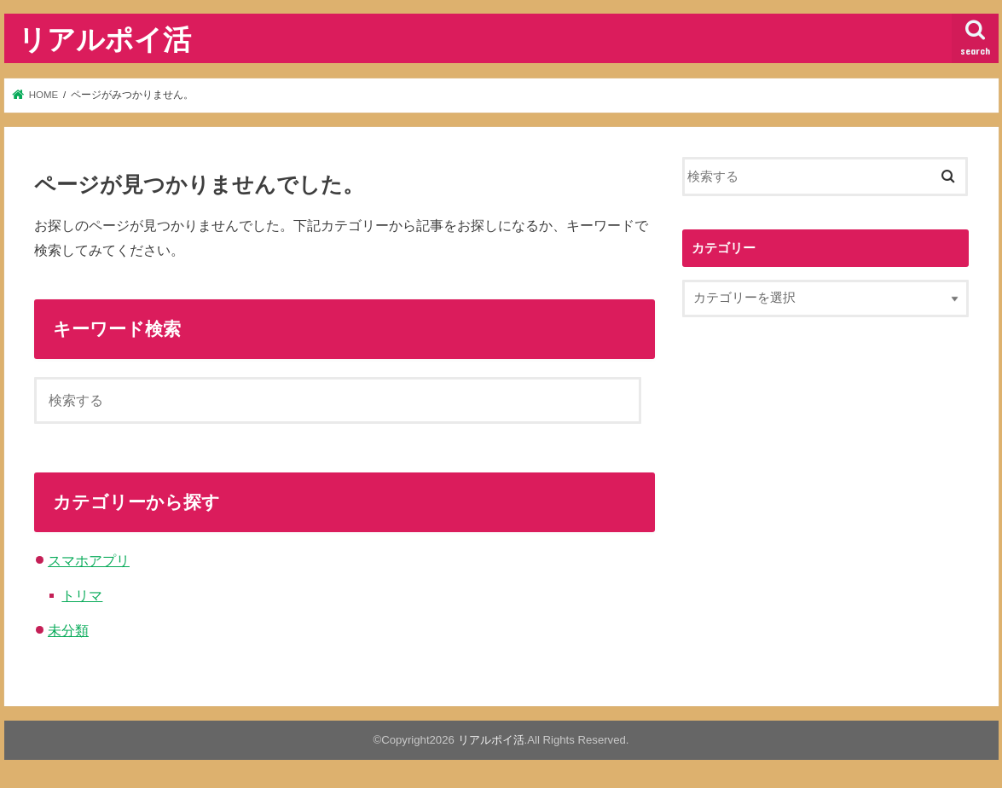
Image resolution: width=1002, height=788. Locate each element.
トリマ (81, 595)
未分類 (68, 630)
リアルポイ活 (104, 38)
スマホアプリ (89, 560)
